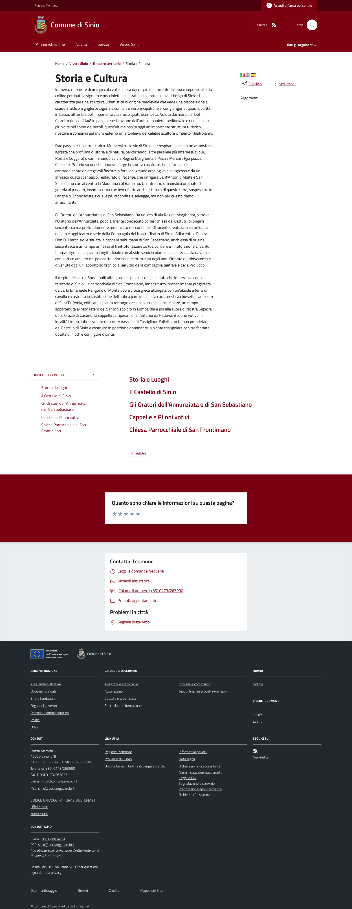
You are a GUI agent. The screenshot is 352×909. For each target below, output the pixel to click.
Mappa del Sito (151, 890)
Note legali (187, 759)
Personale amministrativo (50, 712)
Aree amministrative (46, 684)
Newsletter (261, 757)
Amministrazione (50, 44)
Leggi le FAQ (188, 777)
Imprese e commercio (194, 684)
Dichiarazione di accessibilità (199, 766)
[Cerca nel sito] (310, 25)
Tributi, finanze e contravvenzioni (203, 691)
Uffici (34, 727)
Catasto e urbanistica (120, 698)
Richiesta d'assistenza (195, 794)
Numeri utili (39, 814)
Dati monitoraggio (44, 890)
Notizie (258, 684)
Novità (81, 44)
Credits (114, 890)
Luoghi (258, 714)
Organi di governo (44, 705)
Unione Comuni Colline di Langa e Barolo (135, 766)
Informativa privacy (193, 751)
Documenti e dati (43, 691)
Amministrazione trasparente (200, 772)
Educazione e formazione (123, 705)
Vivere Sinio (130, 44)
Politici (35, 720)
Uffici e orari (39, 806)
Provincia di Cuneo (118, 759)
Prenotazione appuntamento (200, 789)
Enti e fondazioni (43, 698)
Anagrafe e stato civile (121, 684)
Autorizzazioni (115, 691)
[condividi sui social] (251, 83)
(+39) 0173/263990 (60, 768)
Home (59, 63)
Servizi (103, 44)
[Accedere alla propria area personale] (289, 5)
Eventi (257, 721)
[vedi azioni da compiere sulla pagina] (283, 83)
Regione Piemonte (46, 5)
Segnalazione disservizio (197, 783)
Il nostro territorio (107, 63)
